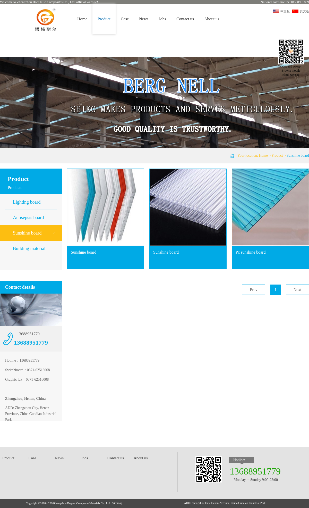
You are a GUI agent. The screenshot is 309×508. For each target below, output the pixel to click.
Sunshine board (298, 155)
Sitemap (117, 503)
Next (297, 289)
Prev (253, 289)
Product (277, 155)
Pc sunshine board (250, 252)
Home (82, 19)
